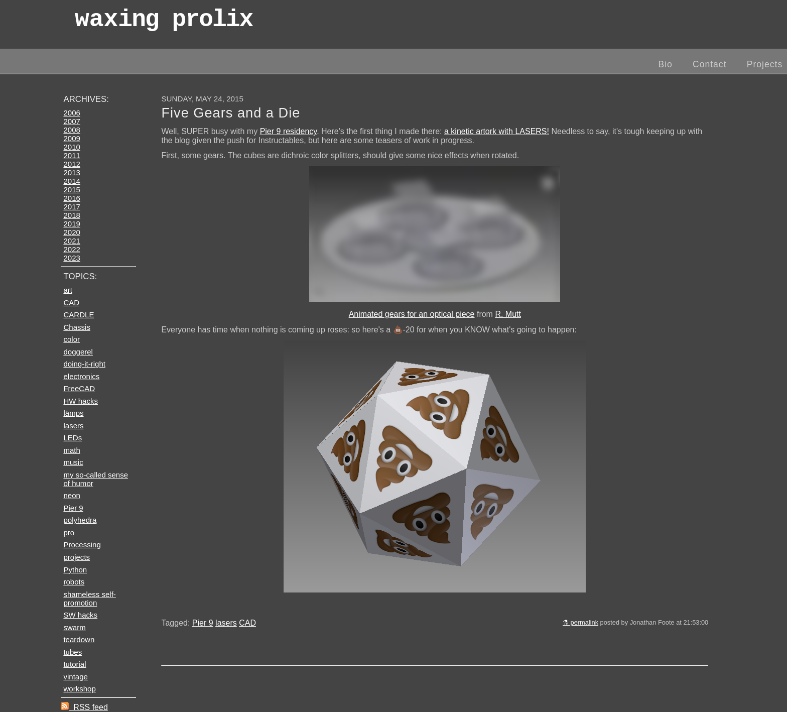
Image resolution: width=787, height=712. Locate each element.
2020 (71, 232)
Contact (710, 64)
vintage (75, 676)
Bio (665, 64)
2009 (71, 138)
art (67, 290)
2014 (71, 181)
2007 (71, 121)
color (71, 339)
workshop (79, 688)
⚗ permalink (580, 622)
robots (73, 581)
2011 (71, 155)
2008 (71, 130)
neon (71, 495)
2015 (71, 189)
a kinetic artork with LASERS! (496, 131)
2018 (71, 215)
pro (68, 532)
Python (75, 569)
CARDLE (78, 314)
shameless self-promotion (89, 598)
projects (76, 557)
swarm (74, 627)
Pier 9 (202, 623)
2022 (71, 249)
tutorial (74, 664)
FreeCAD (79, 388)
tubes (72, 652)
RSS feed (84, 707)
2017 (71, 206)
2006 (71, 112)
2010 (71, 147)
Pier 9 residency (288, 131)
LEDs (72, 437)
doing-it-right (84, 364)
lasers (226, 623)
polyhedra (79, 520)
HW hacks (80, 401)
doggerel (78, 351)
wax (163, 22)
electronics (81, 376)
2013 (71, 172)
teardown (78, 639)
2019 (71, 223)
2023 (71, 258)
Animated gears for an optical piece (412, 314)
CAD (247, 623)
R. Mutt (508, 314)
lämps (73, 413)
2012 (71, 164)
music (73, 462)
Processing (81, 544)
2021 (71, 240)
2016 (71, 198)
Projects (765, 64)
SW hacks (80, 615)
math (71, 450)
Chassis (76, 327)
